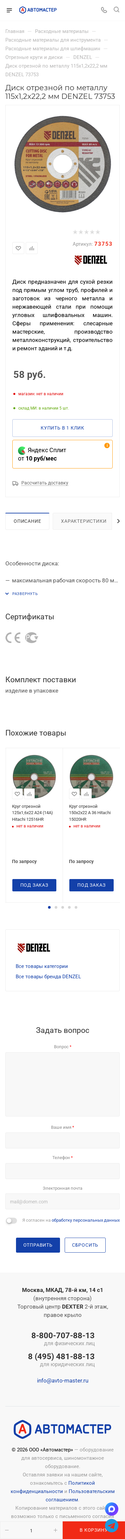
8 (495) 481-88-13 (61, 1361)
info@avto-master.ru (62, 1380)
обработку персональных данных (86, 1220)
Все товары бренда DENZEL (48, 977)
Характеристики (83, 521)
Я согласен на (71, 1220)
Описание (27, 521)
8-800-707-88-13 (61, 1340)
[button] (49, 907)
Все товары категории (42, 966)
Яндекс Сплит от (42, 454)
